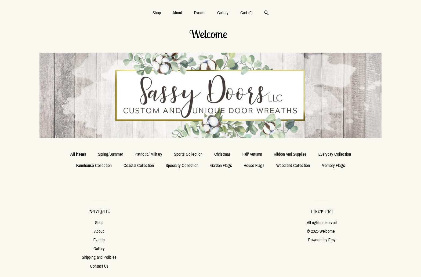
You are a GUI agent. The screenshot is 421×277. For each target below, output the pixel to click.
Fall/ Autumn (252, 154)
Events (199, 13)
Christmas (222, 154)
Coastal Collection (139, 165)
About (177, 13)
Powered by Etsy (322, 240)
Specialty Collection (182, 165)
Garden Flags (221, 165)
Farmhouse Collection (94, 165)
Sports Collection (188, 154)
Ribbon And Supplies (290, 154)
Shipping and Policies (99, 257)
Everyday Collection (334, 154)
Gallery (222, 13)
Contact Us (99, 266)
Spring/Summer (110, 154)
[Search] (266, 13)
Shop (157, 13)
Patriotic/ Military (148, 154)
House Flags (254, 165)
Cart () (246, 13)
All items (78, 154)
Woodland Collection (293, 165)
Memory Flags (333, 165)
